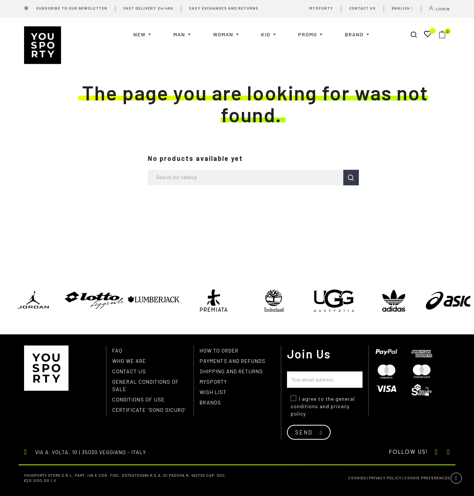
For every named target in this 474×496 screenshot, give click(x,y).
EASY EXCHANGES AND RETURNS (223, 8)
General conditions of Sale (145, 385)
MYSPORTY (321, 8)
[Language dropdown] (403, 9)
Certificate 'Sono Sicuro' (149, 410)
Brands (210, 402)
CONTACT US (362, 8)
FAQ (117, 350)
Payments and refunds (233, 361)
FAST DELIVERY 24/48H (148, 8)
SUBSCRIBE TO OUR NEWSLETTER (71, 8)
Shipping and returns (231, 371)
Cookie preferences (427, 478)
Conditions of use (138, 399)
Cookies (357, 478)
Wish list (213, 392)
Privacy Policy (385, 478)
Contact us (129, 371)
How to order (219, 350)
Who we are (129, 361)
